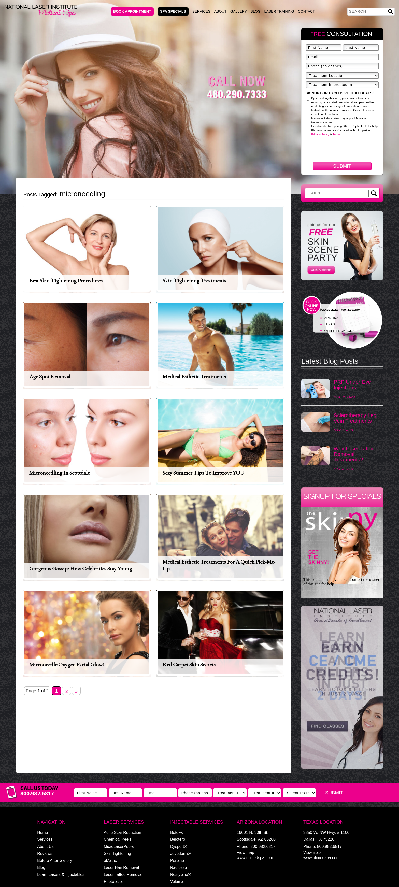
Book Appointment (132, 11)
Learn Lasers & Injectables (60, 874)
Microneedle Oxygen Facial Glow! (66, 664)
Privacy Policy (320, 134)
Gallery (238, 11)
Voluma (176, 881)
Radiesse (178, 867)
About (220, 11)
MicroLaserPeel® (119, 846)
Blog (256, 11)
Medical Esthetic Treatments (194, 376)
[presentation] (344, 176)
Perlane (177, 860)
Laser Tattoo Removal (123, 874)
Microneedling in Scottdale (59, 472)
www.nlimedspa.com (255, 857)
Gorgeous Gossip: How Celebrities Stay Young (80, 568)
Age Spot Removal (49, 376)
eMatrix (110, 860)
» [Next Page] (76, 691)
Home (42, 832)
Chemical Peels (118, 839)
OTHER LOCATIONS (339, 331)
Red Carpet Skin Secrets (189, 664)
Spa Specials (173, 11)
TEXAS (329, 324)
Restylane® (180, 874)
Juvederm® (180, 853)
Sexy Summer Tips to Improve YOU (203, 472)
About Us (45, 846)
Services (201, 11)
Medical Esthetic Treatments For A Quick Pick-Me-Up (219, 565)
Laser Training (279, 11)
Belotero (177, 839)
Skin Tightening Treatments (194, 280)
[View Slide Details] (342, 687)
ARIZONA (331, 318)
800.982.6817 (262, 846)
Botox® (176, 832)
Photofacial (114, 881)
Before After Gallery (54, 860)
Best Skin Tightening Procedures (66, 280)
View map (245, 852)
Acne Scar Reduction (122, 832)
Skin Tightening (117, 853)
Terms (336, 134)
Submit (342, 166)
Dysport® (178, 846)
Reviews (44, 853)
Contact (306, 11)
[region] (342, 690)
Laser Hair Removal (121, 867)
